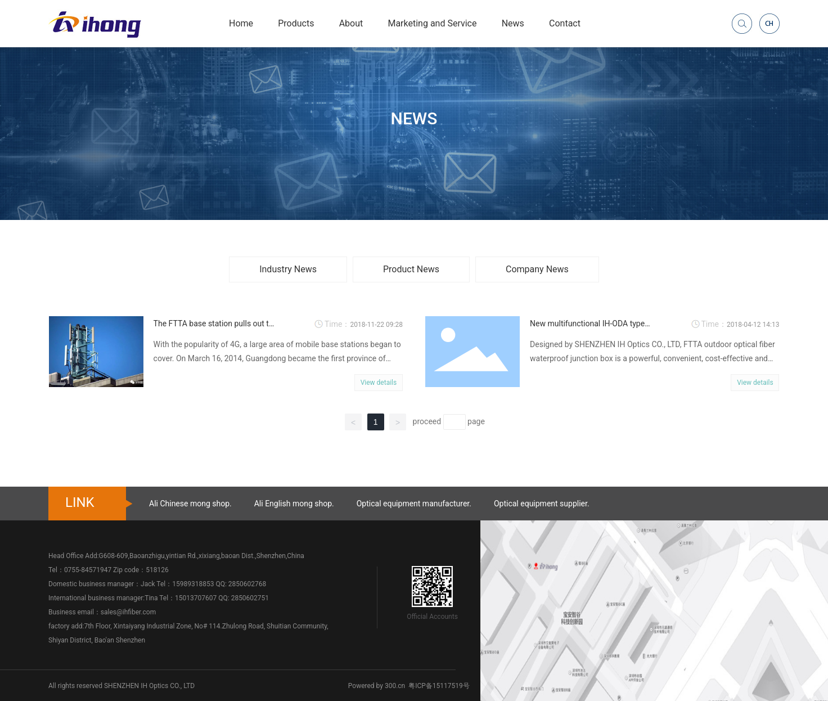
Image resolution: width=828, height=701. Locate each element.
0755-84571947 (87, 570)
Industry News (288, 269)
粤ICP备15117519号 (439, 686)
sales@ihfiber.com (128, 612)
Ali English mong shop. (294, 503)
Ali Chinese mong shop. (190, 503)
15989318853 (193, 584)
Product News (411, 269)
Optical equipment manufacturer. (414, 503)
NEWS (414, 118)
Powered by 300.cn (376, 686)
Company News (537, 269)
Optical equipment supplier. (542, 503)
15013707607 (196, 598)
